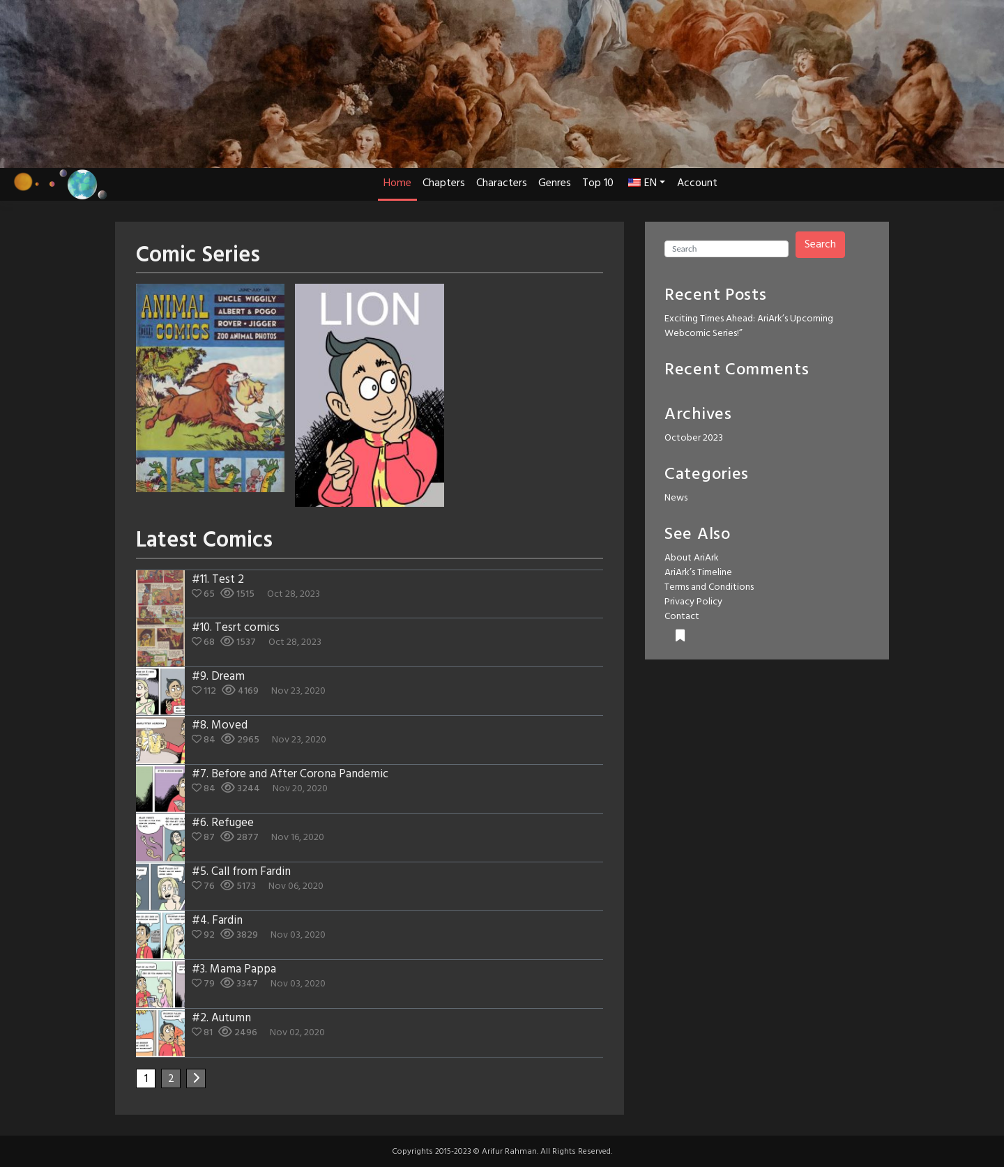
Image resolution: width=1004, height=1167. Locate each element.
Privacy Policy (693, 602)
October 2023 (693, 438)
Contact (681, 617)
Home (397, 183)
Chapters (444, 183)
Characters (501, 183)
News (675, 498)
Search (820, 245)
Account (697, 183)
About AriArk (691, 558)
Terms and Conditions (709, 587)
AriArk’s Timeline (698, 573)
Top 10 (598, 183)
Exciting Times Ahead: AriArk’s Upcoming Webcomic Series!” (748, 326)
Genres (554, 183)
